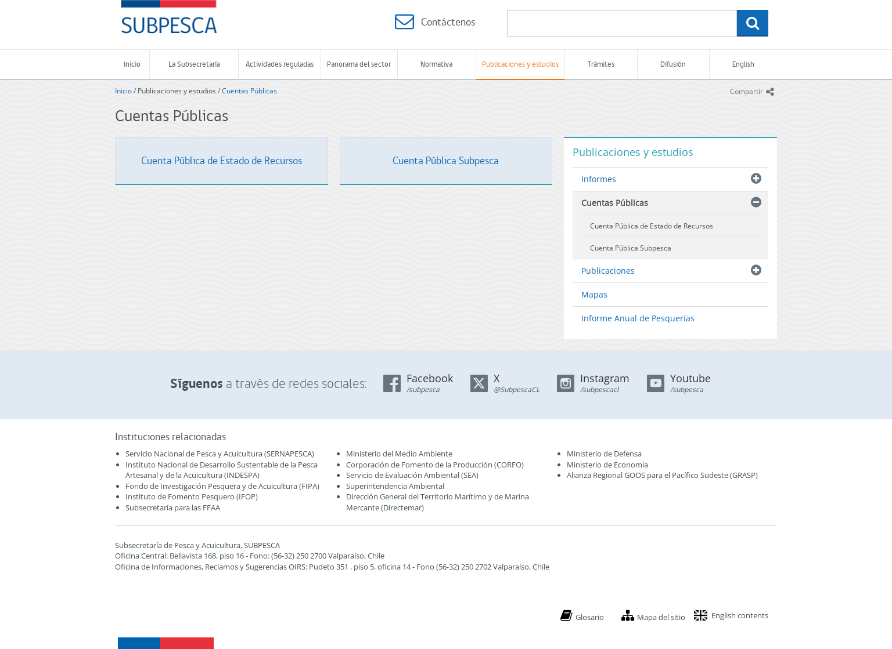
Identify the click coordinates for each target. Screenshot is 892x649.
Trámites (601, 64)
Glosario (590, 617)
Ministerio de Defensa (604, 453)
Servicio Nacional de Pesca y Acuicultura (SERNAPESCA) (219, 453)
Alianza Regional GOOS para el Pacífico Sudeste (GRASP (661, 475)
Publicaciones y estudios (520, 64)
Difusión (673, 64)
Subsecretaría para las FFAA (172, 507)
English (743, 64)
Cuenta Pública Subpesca (446, 160)
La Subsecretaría (194, 64)
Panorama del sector (359, 64)
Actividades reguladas (280, 64)
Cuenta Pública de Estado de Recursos (221, 160)
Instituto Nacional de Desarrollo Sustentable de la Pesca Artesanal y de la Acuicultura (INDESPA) (221, 470)
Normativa (436, 64)
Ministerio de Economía (607, 464)
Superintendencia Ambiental (395, 486)
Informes (598, 178)
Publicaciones (608, 270)
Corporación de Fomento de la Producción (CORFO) (435, 464)
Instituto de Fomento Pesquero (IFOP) (191, 496)
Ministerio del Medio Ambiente (399, 453)
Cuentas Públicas (249, 91)
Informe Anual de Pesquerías (638, 318)
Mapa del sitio (661, 617)
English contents (739, 615)
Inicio (132, 64)
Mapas (594, 294)
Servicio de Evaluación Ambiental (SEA (411, 475)
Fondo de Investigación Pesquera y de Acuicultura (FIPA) (222, 486)
